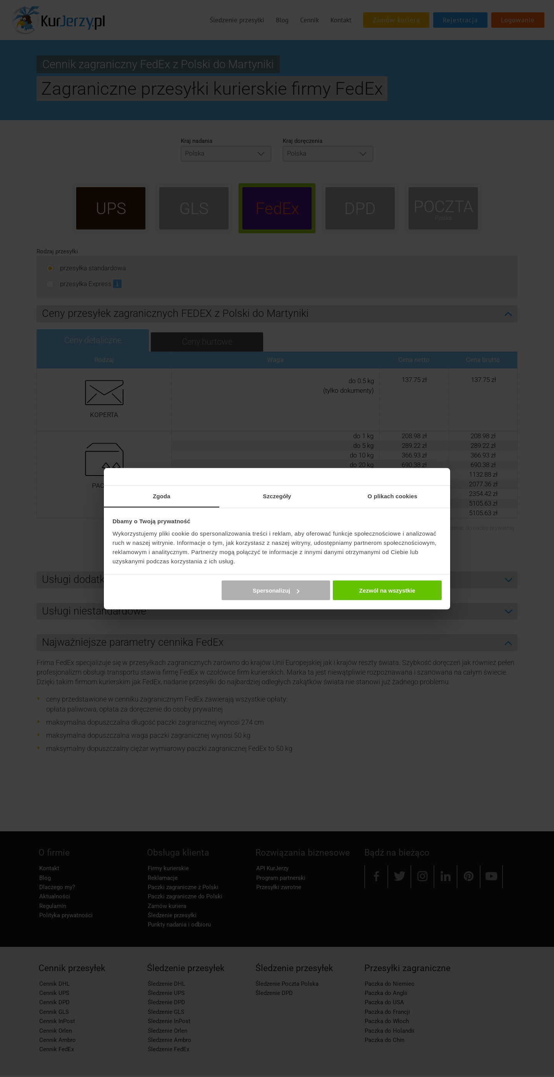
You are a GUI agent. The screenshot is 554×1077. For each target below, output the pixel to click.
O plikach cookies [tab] (392, 495)
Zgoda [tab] (161, 495)
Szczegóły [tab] (277, 495)
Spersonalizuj (276, 590)
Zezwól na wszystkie (387, 590)
